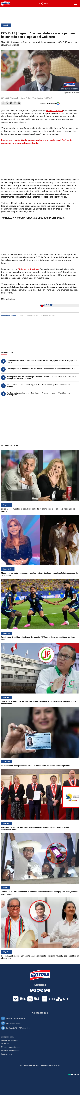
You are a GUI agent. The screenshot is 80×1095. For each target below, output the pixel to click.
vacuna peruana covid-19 (49, 316)
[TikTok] (48, 990)
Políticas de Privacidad (10, 1050)
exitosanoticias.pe (13, 1023)
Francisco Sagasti (54, 110)
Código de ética (7, 1037)
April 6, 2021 (47, 305)
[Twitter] (34, 990)
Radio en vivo (6, 1054)
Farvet (21, 316)
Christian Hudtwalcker (28, 269)
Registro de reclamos (9, 1040)
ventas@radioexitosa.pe (15, 1018)
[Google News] (45, 990)
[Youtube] (38, 990)
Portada (5, 25)
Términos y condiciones (10, 1047)
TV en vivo (5, 1044)
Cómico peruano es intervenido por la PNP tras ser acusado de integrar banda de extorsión (41, 369)
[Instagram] (41, 990)
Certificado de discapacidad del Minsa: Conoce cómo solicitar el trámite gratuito (35, 766)
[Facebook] (31, 990)
